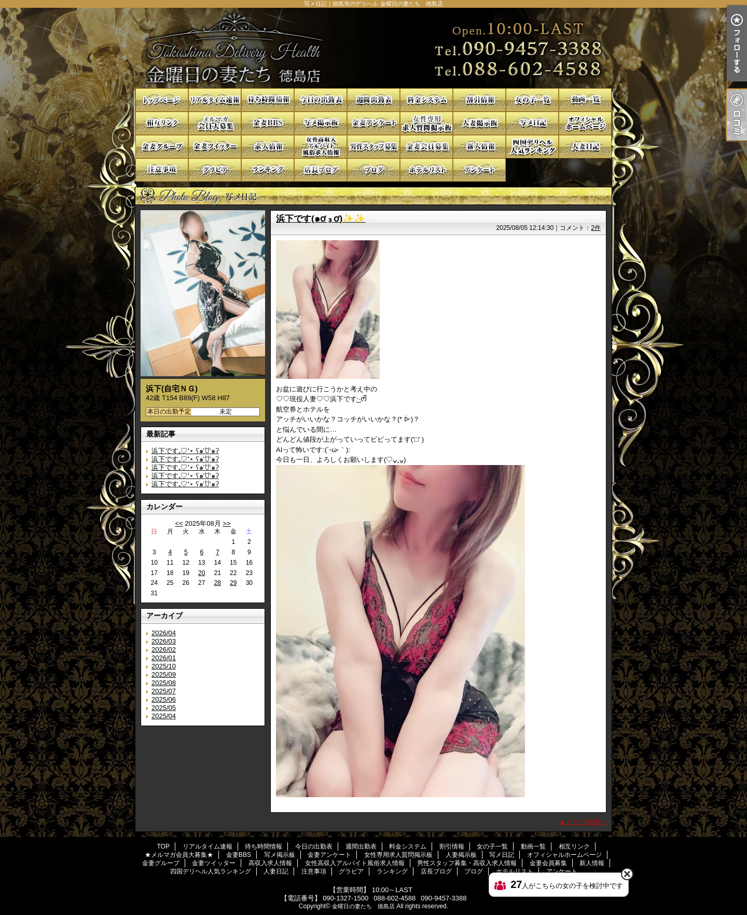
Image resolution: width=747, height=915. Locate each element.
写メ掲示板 (320, 123)
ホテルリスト (426, 170)
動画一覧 (585, 100)
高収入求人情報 (267, 146)
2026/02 (163, 649)
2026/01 (163, 658)
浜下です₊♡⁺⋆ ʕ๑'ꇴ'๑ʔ (185, 451)
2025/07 (163, 691)
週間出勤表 (373, 100)
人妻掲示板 (479, 123)
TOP (161, 100)
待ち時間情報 (267, 100)
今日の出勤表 (320, 100)
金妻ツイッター (214, 146)
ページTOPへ (586, 822)
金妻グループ (161, 146)
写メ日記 (532, 123)
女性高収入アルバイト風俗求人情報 (320, 146)
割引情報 (479, 100)
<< (179, 523)
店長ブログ (320, 170)
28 (217, 582)
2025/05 (163, 708)
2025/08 (163, 683)
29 (233, 582)
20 (201, 573)
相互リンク (161, 123)
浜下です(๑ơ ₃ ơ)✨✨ (320, 218)
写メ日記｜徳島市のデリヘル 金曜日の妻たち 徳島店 (373, 48)
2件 (596, 227)
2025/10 (163, 666)
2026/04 (163, 633)
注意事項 (161, 170)
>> (226, 523)
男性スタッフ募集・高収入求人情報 (373, 146)
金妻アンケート (373, 123)
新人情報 (479, 146)
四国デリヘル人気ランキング (532, 146)
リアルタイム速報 (214, 100)
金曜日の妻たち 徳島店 (363, 906)
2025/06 (163, 699)
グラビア (214, 170)
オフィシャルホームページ (585, 123)
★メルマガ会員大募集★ (214, 123)
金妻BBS (267, 123)
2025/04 (163, 716)
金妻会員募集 (426, 146)
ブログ (373, 170)
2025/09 (163, 674)
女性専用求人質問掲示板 (426, 123)
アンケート (479, 170)
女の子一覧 (532, 100)
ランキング (267, 170)
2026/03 (163, 641)
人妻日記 (585, 146)
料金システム (426, 100)
